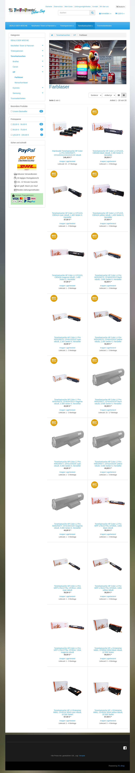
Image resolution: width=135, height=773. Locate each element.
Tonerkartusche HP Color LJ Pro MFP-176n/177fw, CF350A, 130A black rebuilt (108, 526)
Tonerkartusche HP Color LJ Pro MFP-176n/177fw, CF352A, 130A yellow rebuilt (108, 588)
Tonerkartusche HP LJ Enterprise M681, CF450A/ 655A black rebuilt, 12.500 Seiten (108, 650)
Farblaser (19, 77)
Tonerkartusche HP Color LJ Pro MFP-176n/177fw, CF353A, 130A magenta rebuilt (67, 650)
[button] (118, 95)
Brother (29, 61)
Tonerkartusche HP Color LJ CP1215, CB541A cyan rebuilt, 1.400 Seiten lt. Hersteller (67, 215)
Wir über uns (104, 7)
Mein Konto (69, 7)
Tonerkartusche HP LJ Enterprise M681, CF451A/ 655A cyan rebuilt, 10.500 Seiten (67, 712)
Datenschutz (58, 7)
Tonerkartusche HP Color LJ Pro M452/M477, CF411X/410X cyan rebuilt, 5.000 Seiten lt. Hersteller (67, 464)
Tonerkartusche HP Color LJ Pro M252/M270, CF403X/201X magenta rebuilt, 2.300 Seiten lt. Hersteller (67, 402)
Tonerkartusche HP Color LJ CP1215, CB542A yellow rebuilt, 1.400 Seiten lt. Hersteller (108, 215)
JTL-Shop (121, 766)
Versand (82, 756)
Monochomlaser (21, 83)
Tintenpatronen (67, 26)
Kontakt (95, 7)
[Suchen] (74, 12)
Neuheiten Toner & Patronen (43, 26)
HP (29, 71)
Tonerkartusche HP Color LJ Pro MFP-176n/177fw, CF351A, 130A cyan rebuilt (67, 588)
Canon (29, 66)
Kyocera (29, 87)
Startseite (48, 7)
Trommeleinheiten (104, 26)
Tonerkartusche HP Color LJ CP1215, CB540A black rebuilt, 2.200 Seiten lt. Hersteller (108, 153)
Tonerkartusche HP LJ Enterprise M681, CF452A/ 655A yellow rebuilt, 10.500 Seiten (108, 712)
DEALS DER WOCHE (18, 26)
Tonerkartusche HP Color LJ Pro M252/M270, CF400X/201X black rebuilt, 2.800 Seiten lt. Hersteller (108, 277)
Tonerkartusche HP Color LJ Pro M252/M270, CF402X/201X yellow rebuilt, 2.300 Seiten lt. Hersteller (108, 339)
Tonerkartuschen (85, 26)
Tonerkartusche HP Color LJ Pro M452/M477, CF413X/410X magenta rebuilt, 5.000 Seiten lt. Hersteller (67, 526)
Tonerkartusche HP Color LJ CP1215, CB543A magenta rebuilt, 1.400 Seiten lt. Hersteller (67, 277)
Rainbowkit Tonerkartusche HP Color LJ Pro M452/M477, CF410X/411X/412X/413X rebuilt (67, 153)
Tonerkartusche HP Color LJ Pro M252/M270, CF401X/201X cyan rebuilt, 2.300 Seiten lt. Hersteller (67, 339)
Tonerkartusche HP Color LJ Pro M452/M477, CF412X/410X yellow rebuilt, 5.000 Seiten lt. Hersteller (108, 464)
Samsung (29, 93)
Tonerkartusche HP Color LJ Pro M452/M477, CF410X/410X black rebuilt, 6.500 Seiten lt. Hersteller (108, 402)
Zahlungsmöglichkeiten (82, 7)
